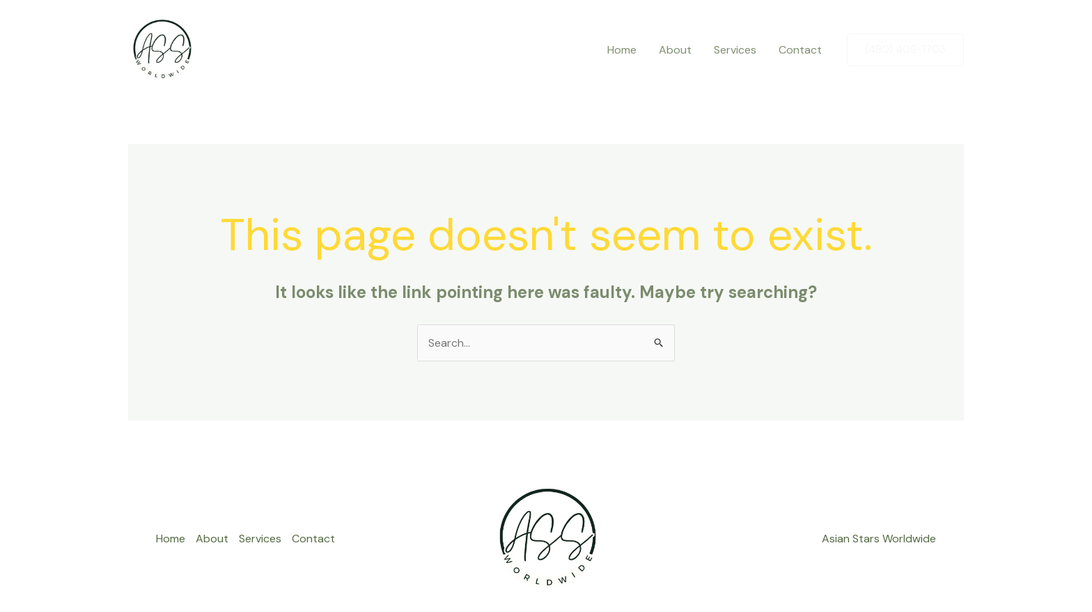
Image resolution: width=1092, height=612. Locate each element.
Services (735, 49)
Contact (800, 49)
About (675, 49)
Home (622, 49)
